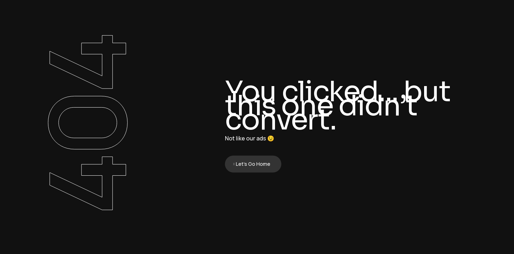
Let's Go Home (253, 164)
